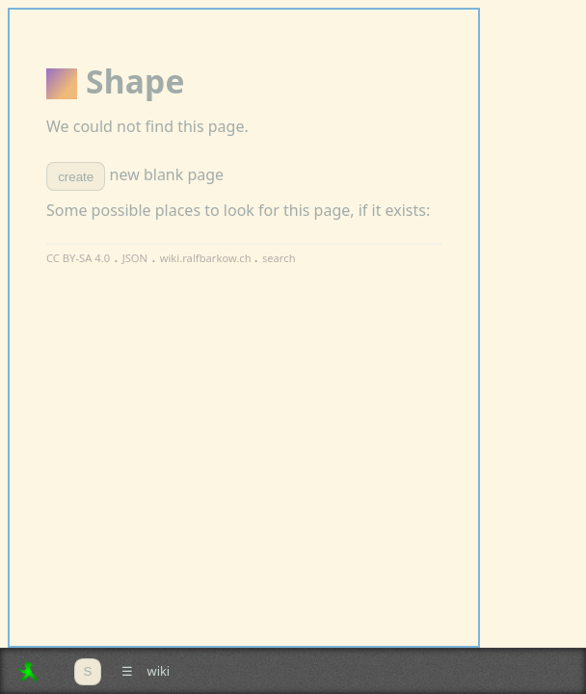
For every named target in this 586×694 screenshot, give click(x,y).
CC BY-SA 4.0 (78, 258)
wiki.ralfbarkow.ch (207, 258)
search (279, 258)
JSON (134, 258)
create (75, 177)
